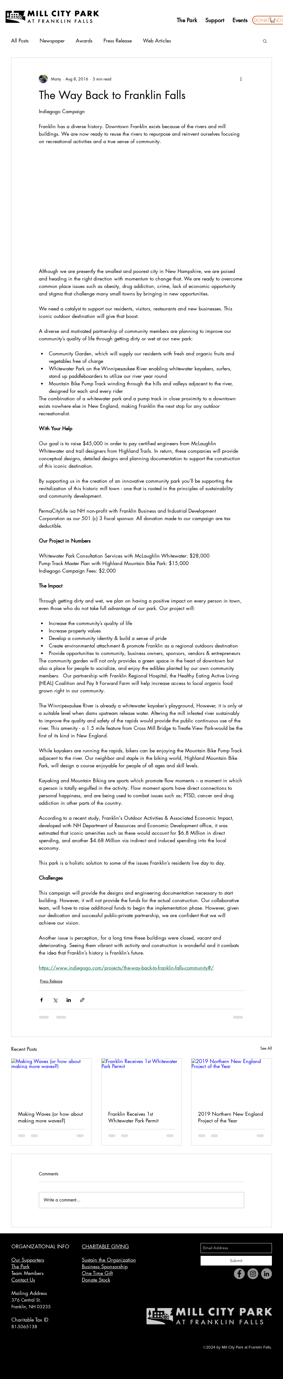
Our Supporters (27, 1259)
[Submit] (236, 1261)
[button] (272, 20)
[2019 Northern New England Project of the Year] (231, 1081)
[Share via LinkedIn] (68, 1000)
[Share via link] (82, 1000)
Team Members (27, 1273)
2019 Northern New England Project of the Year (230, 1117)
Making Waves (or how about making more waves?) (50, 1117)
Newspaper (52, 40)
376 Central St (25, 1300)
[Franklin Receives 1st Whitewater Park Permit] (142, 1081)
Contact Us (23, 1279)
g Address (36, 1293)
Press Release (117, 40)
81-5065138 (24, 1327)
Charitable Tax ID (29, 1319)
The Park (20, 1266)
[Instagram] (252, 1273)
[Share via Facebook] (41, 1000)
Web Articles (157, 40)
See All (266, 1048)
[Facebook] (239, 1273)
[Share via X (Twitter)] (55, 1000)
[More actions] (240, 78)
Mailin (18, 1293)
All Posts (20, 40)
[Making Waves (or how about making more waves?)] (51, 1081)
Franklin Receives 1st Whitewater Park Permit (133, 1117)
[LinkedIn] (266, 1273)
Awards (84, 40)
